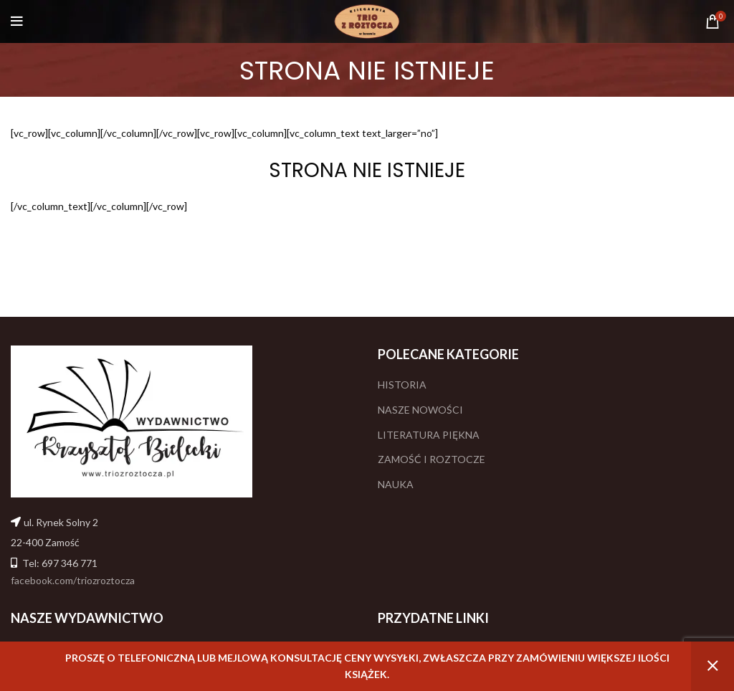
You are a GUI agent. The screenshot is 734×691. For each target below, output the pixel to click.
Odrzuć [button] (712, 666)
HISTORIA (402, 384)
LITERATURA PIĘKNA (429, 435)
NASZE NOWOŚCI (420, 410)
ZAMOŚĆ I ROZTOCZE (431, 459)
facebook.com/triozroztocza (73, 580)
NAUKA (396, 484)
